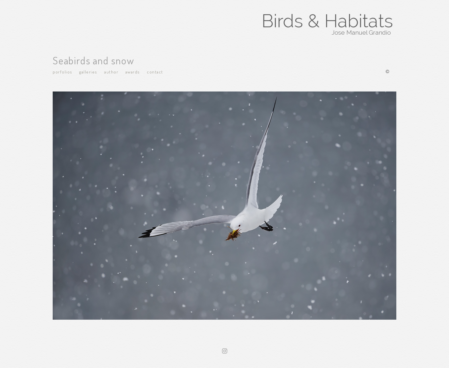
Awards (132, 72)
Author (111, 72)
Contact (155, 72)
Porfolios (62, 72)
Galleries (88, 72)
